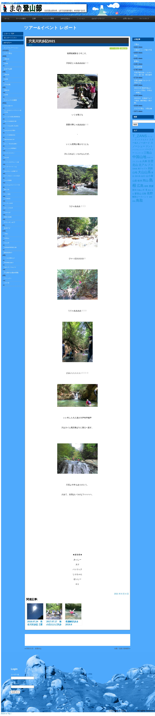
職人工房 (6, 189)
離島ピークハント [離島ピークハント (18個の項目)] (140, 197)
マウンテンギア (9, 222)
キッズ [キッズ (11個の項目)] (137, 140)
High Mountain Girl (9, 139)
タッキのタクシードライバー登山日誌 (12, 111)
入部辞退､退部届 (51, 690)
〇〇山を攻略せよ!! (9, 258)
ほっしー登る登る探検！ (11, 143)
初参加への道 (50, 686)
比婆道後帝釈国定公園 (10, 247)
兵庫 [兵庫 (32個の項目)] (144, 161)
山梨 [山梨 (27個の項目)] (134, 180)
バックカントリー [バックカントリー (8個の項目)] (138, 149)
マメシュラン (8, 278)
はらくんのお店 (8, 208)
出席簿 (6, 63)
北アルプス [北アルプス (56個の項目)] (146, 164)
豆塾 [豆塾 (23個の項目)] (144, 193)
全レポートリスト (10, 38)
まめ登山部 (131, 711)
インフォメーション (11, 48)
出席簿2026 (78, 695)
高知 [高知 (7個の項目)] (133, 201)
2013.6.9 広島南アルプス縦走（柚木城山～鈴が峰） (143, 100)
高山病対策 (138, 67)
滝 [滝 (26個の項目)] (146, 190)
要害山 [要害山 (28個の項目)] (138, 193)
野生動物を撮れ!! (8, 262)
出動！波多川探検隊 (121, 649)
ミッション (81, 19)
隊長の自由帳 (8, 217)
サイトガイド (144, 19)
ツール (113, 19)
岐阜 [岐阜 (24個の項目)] (140, 180)
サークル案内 (21, 19)
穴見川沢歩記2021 (42, 41)
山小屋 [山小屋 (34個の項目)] (149, 176)
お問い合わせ (128, 19)
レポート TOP (9, 34)
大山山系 (6, 243)
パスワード (15, 683)
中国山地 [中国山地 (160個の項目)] (139, 157)
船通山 (136, 61)
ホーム (6, 19)
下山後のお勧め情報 (11, 273)
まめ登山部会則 (51, 679)
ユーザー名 (15, 674)
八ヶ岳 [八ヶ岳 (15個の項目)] (139, 161)
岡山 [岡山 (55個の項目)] (145, 180)
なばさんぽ (7, 212)
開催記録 (6, 90)
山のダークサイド (98, 19)
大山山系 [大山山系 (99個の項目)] (144, 172)
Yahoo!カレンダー (51, 693)
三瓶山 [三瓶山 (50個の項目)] (148, 152)
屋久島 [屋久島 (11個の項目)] (137, 176)
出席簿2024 (78, 688)
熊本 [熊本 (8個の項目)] (149, 190)
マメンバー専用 (48, 19)
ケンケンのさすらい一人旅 (11, 162)
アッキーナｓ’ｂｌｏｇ (10, 166)
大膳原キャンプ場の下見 (143, 50)
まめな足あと (65, 19)
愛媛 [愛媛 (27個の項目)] (151, 186)
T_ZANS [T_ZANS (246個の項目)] (139, 136)
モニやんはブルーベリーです (12, 185)
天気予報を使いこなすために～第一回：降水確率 (143, 74)
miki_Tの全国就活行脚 (10, 121)
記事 (34, 19)
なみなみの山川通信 (9, 130)
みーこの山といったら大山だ (12, 175)
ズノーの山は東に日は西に (11, 126)
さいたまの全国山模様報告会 (12, 116)
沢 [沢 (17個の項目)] (143, 190)
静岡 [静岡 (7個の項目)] (150, 197)
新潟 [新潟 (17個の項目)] (134, 190)
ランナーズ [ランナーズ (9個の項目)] (139, 153)
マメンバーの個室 (10, 100)
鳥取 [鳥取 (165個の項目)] (139, 200)
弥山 (135, 56)
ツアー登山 (8, 53)
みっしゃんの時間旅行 (10, 148)
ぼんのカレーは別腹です (11, 171)
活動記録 (6, 59)
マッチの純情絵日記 (9, 135)
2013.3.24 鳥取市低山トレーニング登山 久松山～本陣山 (143, 90)
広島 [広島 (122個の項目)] (140, 186)
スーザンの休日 (8, 203)
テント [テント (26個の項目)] (149, 146)
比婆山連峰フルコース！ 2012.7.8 (144, 82)
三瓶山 (6, 233)
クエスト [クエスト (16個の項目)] (144, 140)
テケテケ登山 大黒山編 (143, 108)
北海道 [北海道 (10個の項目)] (134, 169)
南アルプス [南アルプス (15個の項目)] (142, 168)
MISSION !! (8, 253)
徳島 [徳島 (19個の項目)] (146, 186)
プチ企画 (7, 84)
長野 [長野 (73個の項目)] (150, 193)
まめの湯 (6, 282)
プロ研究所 (7, 198)
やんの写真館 (8, 180)
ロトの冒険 (7, 194)
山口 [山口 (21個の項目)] (143, 176)
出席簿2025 (78, 692)
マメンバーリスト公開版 (83, 674)
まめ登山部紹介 (51, 676)
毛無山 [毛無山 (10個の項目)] (139, 190)
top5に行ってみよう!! (10, 267)
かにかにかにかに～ (9, 153)
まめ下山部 (8, 69)
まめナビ (7, 228)
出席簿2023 (78, 685)
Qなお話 (6, 157)
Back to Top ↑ (6, 714)
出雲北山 (6, 238)
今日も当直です (8, 105)
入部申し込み (50, 683)
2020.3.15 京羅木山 (33, 649)
